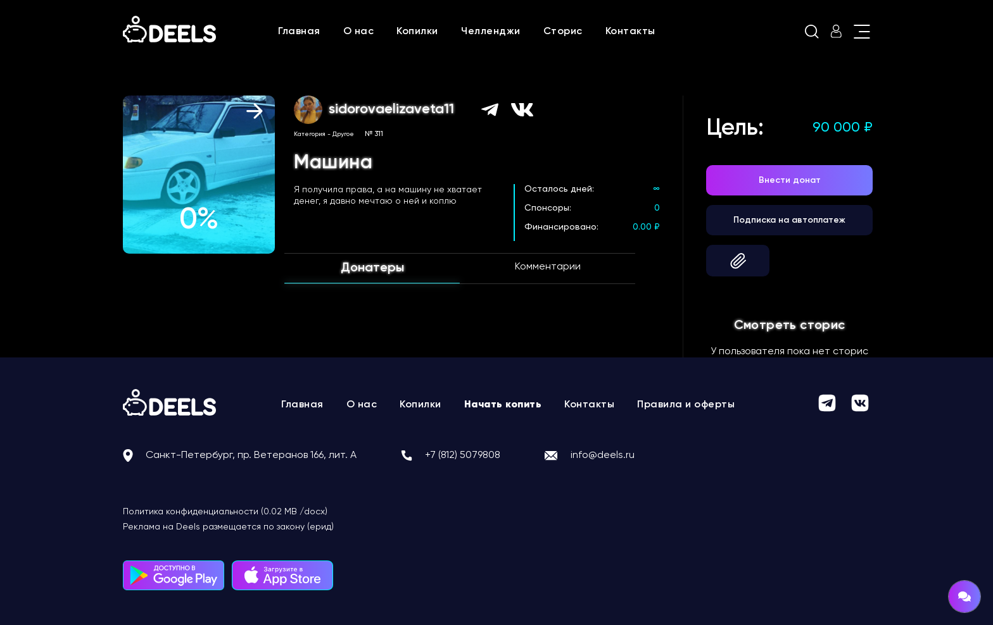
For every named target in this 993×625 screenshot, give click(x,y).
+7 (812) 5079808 (462, 455)
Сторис (563, 32)
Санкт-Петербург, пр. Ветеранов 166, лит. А (251, 455)
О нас (358, 32)
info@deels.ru (603, 455)
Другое (343, 134)
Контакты (630, 32)
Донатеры (372, 268)
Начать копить (503, 405)
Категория (310, 134)
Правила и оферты (686, 405)
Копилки (417, 32)
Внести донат (790, 180)
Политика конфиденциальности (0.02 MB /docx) (225, 511)
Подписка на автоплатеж (789, 220)
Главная (299, 32)
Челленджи (491, 32)
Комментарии (548, 267)
